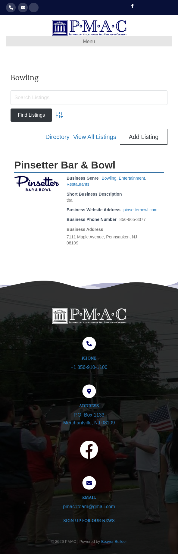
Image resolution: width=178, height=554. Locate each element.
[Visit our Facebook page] (89, 451)
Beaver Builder (114, 541)
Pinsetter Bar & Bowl (64, 165)
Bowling (109, 178)
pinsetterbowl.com (140, 209)
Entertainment (132, 178)
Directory (57, 137)
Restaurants (78, 184)
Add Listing (143, 137)
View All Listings (94, 137)
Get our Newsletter (34, 7)
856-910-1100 (11, 7)
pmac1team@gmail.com (23, 7)
